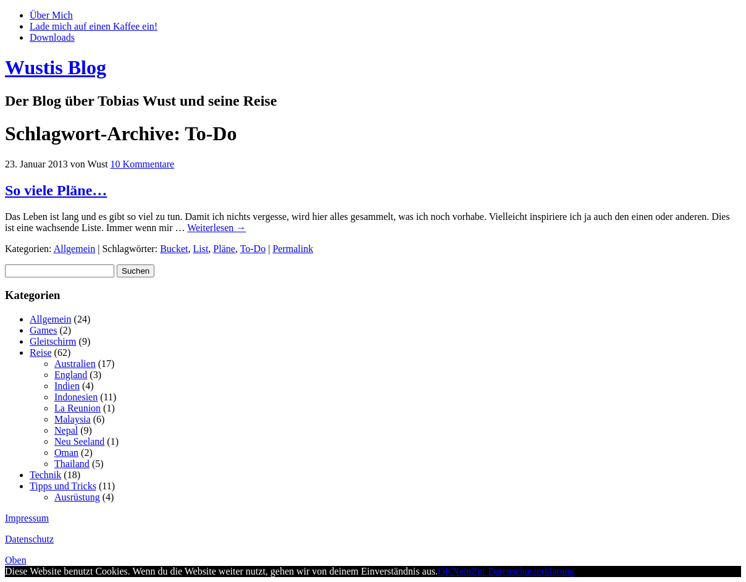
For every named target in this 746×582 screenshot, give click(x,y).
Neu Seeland (79, 441)
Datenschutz (29, 539)
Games (43, 330)
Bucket (174, 248)
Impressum (27, 518)
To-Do (253, 248)
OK (445, 571)
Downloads (52, 37)
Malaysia (72, 419)
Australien (75, 363)
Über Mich (51, 15)
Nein (461, 571)
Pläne (224, 248)
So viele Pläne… (56, 190)
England (70, 374)
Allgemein (75, 248)
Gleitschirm (53, 341)
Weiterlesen (216, 227)
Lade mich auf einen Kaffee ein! (93, 26)
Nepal (66, 430)
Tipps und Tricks (63, 486)
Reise (41, 352)
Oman (66, 452)
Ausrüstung (77, 497)
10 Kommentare (143, 164)
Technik (45, 475)
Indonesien (76, 397)
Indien (67, 386)
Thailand (72, 463)
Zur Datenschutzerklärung (522, 571)
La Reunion (77, 408)
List (200, 248)
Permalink (292, 248)
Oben (16, 560)
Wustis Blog (55, 67)
